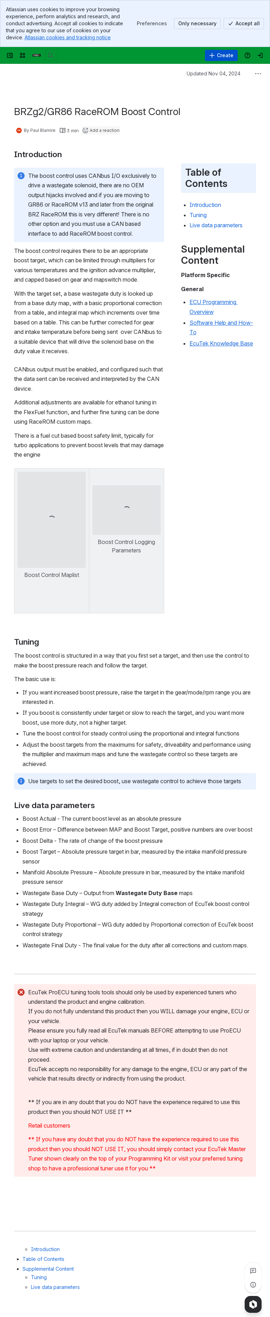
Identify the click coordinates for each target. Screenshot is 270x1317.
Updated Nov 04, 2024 (213, 73)
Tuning (39, 1277)
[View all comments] (253, 1270)
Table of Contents (43, 1259)
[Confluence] (36, 55)
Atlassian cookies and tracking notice (68, 37)
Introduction (45, 1249)
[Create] (221, 55)
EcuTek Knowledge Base (221, 343)
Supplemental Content (48, 1269)
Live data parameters (55, 1287)
